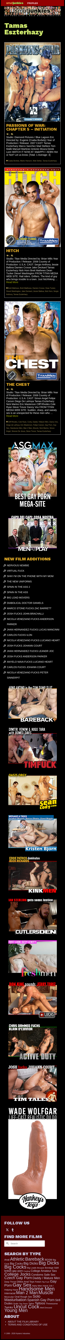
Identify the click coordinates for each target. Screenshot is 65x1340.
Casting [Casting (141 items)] (27, 1271)
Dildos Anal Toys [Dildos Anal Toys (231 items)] (25, 1281)
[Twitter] (7, 1229)
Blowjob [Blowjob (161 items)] (40, 1268)
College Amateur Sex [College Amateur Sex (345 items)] (44, 1270)
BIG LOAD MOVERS (18, 597)
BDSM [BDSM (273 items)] (48, 1259)
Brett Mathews (13, 288)
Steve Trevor (31, 431)
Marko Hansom (26, 161)
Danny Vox (53, 422)
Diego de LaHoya (13, 425)
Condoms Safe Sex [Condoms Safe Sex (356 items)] (43, 1274)
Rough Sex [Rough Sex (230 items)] (26, 1297)
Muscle (36, 428)
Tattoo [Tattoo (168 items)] (31, 1303)
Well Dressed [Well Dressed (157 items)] (46, 1307)
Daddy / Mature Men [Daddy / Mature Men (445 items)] (46, 1278)
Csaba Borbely (13, 161)
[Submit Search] (7, 1244)
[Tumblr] (12, 1229)
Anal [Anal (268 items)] (6, 1259)
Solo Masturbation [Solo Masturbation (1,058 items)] (22, 1298)
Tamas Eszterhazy (50, 161)
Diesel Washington (13, 291)
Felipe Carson (38, 425)
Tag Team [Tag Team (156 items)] (23, 1303)
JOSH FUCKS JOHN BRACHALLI (25, 613)
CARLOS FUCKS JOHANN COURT (26, 667)
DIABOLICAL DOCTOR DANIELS (25, 603)
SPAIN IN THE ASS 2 (18, 586)
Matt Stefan (37, 161)
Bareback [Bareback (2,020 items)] (34, 1259)
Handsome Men (16, 428)
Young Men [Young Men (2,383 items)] (16, 1310)
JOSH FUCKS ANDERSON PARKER (27, 656)
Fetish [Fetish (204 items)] (38, 1281)
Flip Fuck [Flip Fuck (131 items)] (45, 1282)
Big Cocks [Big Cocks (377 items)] (16, 1263)
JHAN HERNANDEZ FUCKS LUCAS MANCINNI (33, 629)
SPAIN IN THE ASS (17, 592)
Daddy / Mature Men (41, 422)
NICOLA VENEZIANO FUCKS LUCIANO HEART (33, 640)
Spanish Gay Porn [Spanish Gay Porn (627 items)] (40, 1300)
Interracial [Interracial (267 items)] (9, 1293)
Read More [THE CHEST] (12, 416)
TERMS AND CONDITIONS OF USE (27, 1324)
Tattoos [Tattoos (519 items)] (40, 1303)
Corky (29, 422)
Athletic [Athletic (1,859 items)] (17, 1259)
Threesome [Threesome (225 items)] (52, 1303)
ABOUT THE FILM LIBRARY (23, 1321)
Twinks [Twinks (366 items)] (8, 1307)
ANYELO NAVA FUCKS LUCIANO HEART (30, 661)
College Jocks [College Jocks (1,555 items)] (17, 1274)
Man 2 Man (27, 428)
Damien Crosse (39, 288)
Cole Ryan (22, 422)
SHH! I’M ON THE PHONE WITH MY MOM (30, 576)
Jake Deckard (27, 291)
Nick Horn (49, 291)
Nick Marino (44, 428)
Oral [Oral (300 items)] (17, 1296)
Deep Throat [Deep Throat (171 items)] (10, 1282)
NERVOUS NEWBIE (18, 565)
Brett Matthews (26, 288)
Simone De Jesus (18, 431)
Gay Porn (48, 425)
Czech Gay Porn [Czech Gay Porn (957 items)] (18, 1278)
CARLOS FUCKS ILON (19, 635)
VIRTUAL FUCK (15, 570)
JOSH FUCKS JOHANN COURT (24, 645)
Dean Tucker (50, 288)
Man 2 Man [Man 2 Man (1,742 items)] (27, 1292)
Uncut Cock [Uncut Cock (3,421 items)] (26, 1306)
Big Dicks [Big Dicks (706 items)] (31, 1263)
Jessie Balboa (38, 291)
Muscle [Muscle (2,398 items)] (45, 1292)
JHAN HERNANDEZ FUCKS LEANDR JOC (30, 651)
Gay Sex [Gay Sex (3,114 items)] (22, 1285)
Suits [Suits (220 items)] (15, 1303)
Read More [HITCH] (12, 282)
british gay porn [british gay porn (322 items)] (13, 1270)
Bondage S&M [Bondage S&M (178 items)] (52, 1268)
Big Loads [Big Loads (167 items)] (31, 1268)
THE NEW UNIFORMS (19, 581)
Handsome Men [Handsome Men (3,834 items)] (37, 1289)
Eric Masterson (26, 425)
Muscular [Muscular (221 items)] (9, 1297)
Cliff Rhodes (12, 422)
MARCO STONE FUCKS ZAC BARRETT (29, 608)
